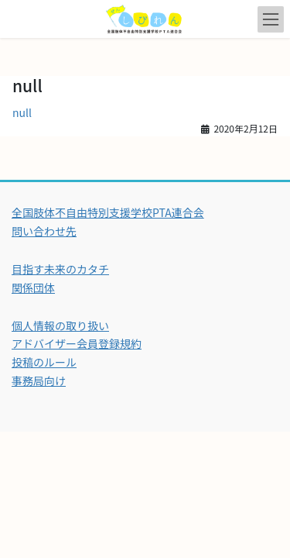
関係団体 (33, 287)
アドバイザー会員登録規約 (77, 343)
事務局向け (39, 380)
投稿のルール (44, 362)
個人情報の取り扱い (60, 325)
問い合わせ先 (44, 231)
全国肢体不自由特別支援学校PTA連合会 (108, 212)
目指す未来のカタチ (60, 269)
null (22, 112)
